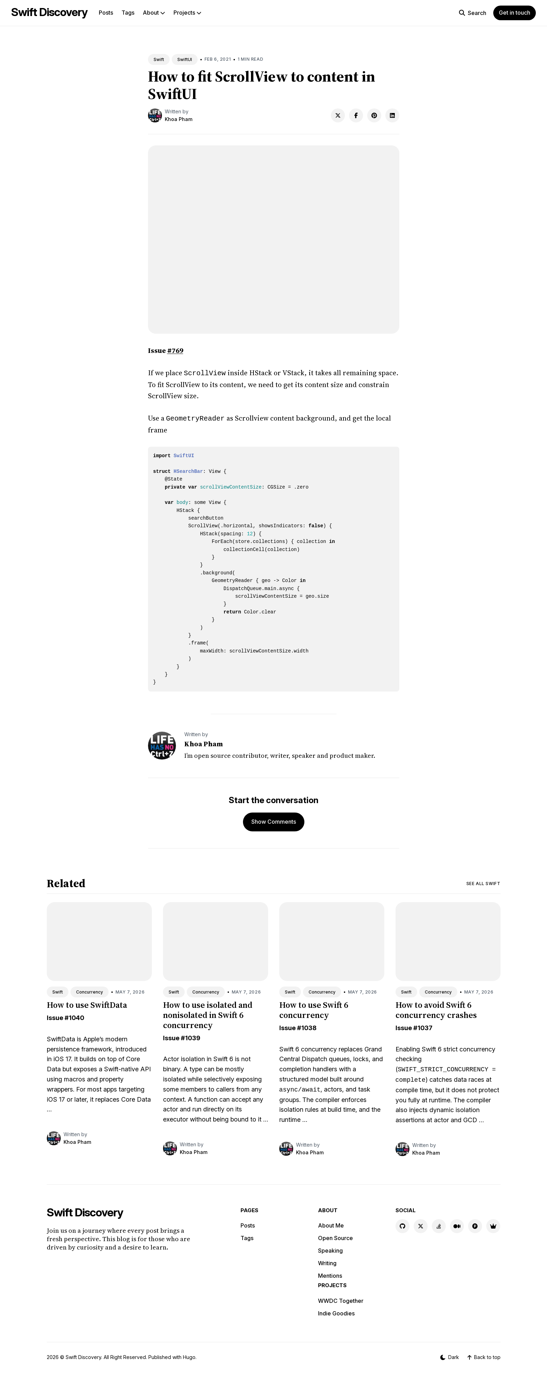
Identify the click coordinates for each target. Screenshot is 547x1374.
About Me (331, 1224)
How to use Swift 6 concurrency (313, 1008)
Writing (327, 1261)
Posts (106, 12)
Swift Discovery (49, 12)
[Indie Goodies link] (493, 1225)
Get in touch (514, 12)
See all (483, 882)
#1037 (423, 1026)
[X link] (421, 1225)
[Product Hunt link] (475, 1225)
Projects (187, 12)
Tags (127, 12)
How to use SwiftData (87, 1003)
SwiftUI (184, 59)
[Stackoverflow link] (439, 1225)
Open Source (335, 1236)
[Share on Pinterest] (374, 115)
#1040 (74, 1016)
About (154, 12)
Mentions (330, 1274)
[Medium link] (457, 1225)
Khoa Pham (178, 119)
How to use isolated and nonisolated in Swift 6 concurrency (207, 1013)
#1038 (307, 1026)
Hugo (189, 1356)
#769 (175, 350)
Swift (159, 59)
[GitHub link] (402, 1225)
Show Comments (273, 820)
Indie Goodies (336, 1311)
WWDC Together (340, 1299)
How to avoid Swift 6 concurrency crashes (436, 1008)
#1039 (190, 1036)
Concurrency (89, 990)
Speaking (330, 1249)
